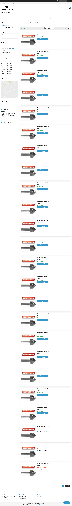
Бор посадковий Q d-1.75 (43, 126)
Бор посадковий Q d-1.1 (43, 32)
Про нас (36, 14)
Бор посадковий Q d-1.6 (43, 107)
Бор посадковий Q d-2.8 (43, 257)
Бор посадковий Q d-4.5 (43, 313)
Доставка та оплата (52, 14)
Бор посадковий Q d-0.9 (43, 426)
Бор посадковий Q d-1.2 (43, 444)
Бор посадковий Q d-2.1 (43, 201)
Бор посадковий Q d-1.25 (43, 51)
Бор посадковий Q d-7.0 (43, 370)
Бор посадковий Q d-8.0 (43, 388)
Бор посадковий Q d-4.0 (43, 295)
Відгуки (4, 34)
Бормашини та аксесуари (42, 18)
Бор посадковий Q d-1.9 (43, 164)
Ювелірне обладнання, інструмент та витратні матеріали (24, 18)
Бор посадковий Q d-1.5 (43, 89)
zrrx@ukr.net (5, 109)
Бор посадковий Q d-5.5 (43, 351)
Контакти (42, 14)
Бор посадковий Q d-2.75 (43, 220)
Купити (43, 38)
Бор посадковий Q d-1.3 (43, 70)
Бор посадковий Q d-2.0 (43, 182)
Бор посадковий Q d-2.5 (43, 238)
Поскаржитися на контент (34, 504)
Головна (17, 14)
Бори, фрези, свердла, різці (53, 18)
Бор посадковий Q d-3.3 (43, 276)
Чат (66, 502)
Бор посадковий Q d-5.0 (43, 332)
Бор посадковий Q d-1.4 (43, 463)
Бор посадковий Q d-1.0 (43, 407)
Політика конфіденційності (44, 504)
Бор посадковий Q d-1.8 (43, 145)
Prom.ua (42, 503)
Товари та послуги (26, 14)
